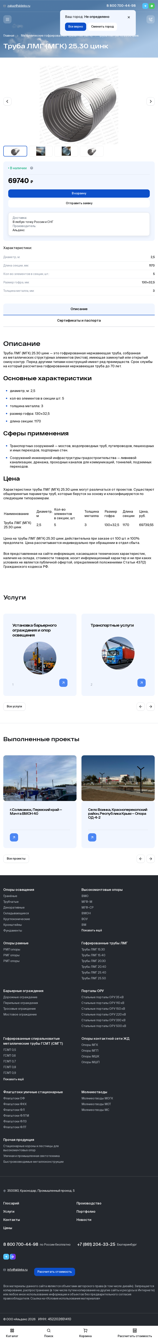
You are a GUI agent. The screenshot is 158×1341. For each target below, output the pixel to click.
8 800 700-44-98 (121, 6)
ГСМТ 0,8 (9, 1067)
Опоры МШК (90, 1056)
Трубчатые (11, 902)
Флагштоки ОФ (14, 1098)
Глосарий (11, 1203)
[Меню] (7, 19)
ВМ (83, 925)
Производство (89, 1203)
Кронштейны (12, 925)
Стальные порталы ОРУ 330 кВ (103, 1020)
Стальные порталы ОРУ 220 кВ (103, 1014)
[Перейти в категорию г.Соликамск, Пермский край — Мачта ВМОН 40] (14, 837)
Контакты (11, 1220)
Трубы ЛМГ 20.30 (93, 961)
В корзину (79, 193)
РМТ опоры (11, 961)
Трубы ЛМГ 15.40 (93, 955)
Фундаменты (12, 930)
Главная (8, 35)
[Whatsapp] (152, 6)
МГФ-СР (87, 907)
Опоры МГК (89, 1045)
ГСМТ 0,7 (9, 1061)
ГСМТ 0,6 (9, 1055)
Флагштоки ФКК (15, 1104)
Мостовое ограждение (20, 1014)
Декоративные (14, 907)
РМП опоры (11, 949)
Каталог (12, 1333)
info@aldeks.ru (17, 1269)
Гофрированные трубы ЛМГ (104, 943)
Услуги (8, 1212)
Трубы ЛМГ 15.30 (93, 949)
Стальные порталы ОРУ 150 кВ (103, 1008)
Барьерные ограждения (23, 991)
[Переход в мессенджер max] (13, 1257)
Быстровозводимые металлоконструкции (33, 1161)
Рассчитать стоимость (54, 1271)
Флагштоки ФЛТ (14, 1127)
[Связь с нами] (150, 19)
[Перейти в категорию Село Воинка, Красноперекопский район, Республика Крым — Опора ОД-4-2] (92, 837)
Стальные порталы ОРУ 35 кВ (102, 997)
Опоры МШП (90, 1062)
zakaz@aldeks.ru (18, 6)
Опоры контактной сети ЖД (105, 1039)
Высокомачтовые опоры (102, 890)
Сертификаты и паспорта (79, 320)
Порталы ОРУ (92, 991)
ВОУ (84, 919)
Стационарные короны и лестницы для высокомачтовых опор (31, 1148)
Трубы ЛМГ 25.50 (93, 978)
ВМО (84, 896)
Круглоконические (16, 919)
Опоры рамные (15, 943)
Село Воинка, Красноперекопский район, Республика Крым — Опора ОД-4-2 (117, 813)
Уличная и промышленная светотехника (31, 1156)
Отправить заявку (79, 203)
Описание (79, 309)
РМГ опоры (11, 955)
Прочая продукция (18, 1140)
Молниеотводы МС (95, 1110)
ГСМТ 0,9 (9, 1073)
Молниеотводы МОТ (96, 1104)
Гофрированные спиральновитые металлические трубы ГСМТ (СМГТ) (33, 1041)
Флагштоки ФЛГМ (16, 1115)
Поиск (48, 1333)
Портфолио (86, 1212)
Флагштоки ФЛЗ (15, 1121)
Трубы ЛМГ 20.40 (93, 966)
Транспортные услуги (112, 625)
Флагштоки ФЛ (14, 1110)
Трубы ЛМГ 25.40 (93, 972)
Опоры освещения (18, 890)
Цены (7, 1228)
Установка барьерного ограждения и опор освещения (34, 630)
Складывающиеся (16, 913)
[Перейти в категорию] (63, 683)
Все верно (75, 26)
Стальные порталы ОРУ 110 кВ (102, 1003)
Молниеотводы (94, 1092)
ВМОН (86, 913)
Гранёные (10, 896)
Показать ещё (91, 930)
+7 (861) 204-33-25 (96, 1245)
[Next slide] (150, 101)
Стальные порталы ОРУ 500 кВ (103, 1026)
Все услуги (14, 706)
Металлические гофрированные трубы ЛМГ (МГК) (56, 35)
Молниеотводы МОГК (97, 1098)
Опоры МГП (89, 1050)
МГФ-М (86, 902)
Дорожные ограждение (20, 997)
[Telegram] (145, 6)
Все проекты (16, 858)
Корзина (85, 1333)
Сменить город (102, 26)
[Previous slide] (7, 101)
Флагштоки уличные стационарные (33, 1092)
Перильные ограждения (20, 1003)
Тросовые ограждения (19, 1008)
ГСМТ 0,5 (9, 1050)
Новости (84, 1220)
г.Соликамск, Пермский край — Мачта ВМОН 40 (36, 811)
